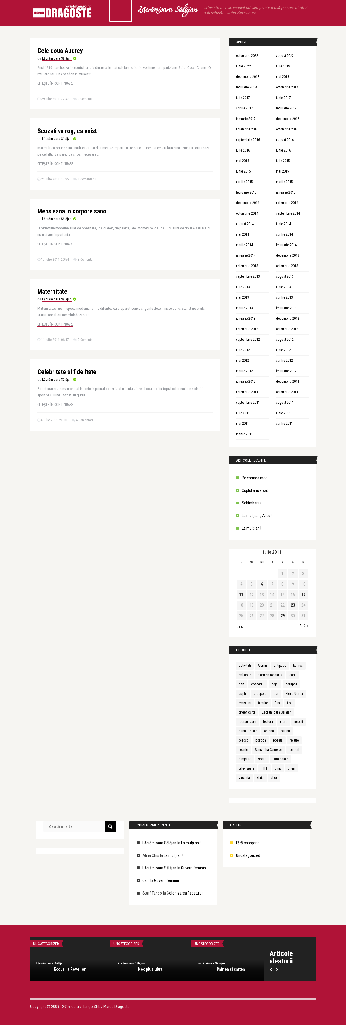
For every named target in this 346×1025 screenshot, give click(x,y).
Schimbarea (252, 503)
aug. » (304, 625)
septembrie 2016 (248, 140)
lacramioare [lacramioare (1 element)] (247, 722)
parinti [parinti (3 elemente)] (285, 731)
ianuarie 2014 (245, 255)
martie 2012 (244, 371)
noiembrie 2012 (247, 329)
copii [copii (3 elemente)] (275, 684)
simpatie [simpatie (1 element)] (245, 759)
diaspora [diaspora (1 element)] (260, 694)
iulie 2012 (243, 350)
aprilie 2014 (284, 234)
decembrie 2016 (287, 119)
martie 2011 (244, 434)
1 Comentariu (87, 179)
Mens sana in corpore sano (71, 211)
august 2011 (285, 403)
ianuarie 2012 (245, 382)
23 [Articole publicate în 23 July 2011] (293, 605)
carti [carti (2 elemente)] (292, 675)
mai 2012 (242, 361)
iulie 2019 (283, 66)
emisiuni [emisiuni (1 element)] (245, 703)
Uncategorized (248, 855)
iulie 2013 (243, 287)
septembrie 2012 (248, 339)
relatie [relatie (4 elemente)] (294, 740)
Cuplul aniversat (255, 490)
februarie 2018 (246, 87)
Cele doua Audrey (60, 50)
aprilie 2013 (284, 297)
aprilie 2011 (284, 424)
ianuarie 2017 (245, 119)
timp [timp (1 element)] (278, 768)
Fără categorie (248, 842)
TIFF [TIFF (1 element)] (264, 768)
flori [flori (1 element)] (290, 703)
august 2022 (285, 56)
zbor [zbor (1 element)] (274, 778)
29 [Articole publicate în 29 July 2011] (283, 615)
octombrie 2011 (287, 392)
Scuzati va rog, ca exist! (68, 131)
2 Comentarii (86, 340)
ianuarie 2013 (245, 318)
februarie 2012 (286, 371)
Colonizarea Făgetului (185, 893)
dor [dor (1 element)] (276, 694)
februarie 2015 (246, 192)
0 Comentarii (86, 99)
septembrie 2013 (248, 276)
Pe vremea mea (254, 478)
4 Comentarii (85, 420)
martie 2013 (244, 308)
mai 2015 (282, 171)
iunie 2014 (283, 224)
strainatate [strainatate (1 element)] (280, 759)
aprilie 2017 (244, 108)
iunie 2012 (283, 350)
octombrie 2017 (287, 87)
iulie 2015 (283, 161)
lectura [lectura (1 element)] (268, 722)
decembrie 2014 (247, 203)
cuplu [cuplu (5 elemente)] (243, 694)
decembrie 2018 (247, 77)
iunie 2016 (283, 150)
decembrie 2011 (287, 382)
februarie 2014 (286, 245)
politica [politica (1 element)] (260, 740)
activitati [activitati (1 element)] (245, 666)
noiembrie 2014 (287, 203)
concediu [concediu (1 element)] (258, 684)
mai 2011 (242, 424)
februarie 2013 (286, 308)
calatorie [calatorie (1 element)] (245, 675)
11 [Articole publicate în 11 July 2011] (241, 594)
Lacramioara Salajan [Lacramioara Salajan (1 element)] (276, 712)
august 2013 (285, 276)
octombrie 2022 (247, 56)
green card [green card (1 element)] (247, 712)
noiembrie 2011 (247, 392)
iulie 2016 (243, 150)
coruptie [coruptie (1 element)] (291, 684)
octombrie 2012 (287, 329)
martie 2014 (244, 245)
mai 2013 (242, 297)
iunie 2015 (243, 171)
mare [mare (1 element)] (283, 722)
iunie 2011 (283, 413)
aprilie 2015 (244, 182)
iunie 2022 (243, 66)
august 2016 (285, 140)
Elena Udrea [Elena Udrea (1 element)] (294, 694)
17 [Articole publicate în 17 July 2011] (303, 594)
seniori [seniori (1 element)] (294, 750)
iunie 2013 (283, 287)
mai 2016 (242, 161)
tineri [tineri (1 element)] (291, 768)
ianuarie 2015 (285, 192)
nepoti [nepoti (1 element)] (298, 722)
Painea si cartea (231, 969)
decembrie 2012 (287, 318)
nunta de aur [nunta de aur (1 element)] (248, 731)
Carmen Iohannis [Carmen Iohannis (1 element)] (270, 675)
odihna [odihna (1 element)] (269, 731)
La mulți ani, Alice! (257, 515)
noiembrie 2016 (247, 129)
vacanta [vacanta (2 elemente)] (244, 778)
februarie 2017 (286, 108)
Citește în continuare (55, 83)
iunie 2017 (283, 98)
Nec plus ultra (150, 969)
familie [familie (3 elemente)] (263, 703)
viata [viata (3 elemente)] (260, 778)
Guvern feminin (193, 868)
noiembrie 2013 (247, 266)
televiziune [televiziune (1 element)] (246, 768)
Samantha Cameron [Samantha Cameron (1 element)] (268, 750)
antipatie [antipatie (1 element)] (280, 666)
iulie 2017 (243, 98)
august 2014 (245, 224)
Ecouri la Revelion (70, 969)
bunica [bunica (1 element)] (298, 666)
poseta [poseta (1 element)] (278, 740)
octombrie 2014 (247, 213)
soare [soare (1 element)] (262, 759)
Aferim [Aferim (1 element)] (262, 666)
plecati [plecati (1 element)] (243, 740)
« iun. (240, 627)
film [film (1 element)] (277, 703)
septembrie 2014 (288, 213)
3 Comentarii (86, 259)
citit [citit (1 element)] (241, 684)
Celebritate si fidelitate (66, 371)
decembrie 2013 (287, 255)
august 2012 (285, 339)
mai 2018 (282, 77)
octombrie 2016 (287, 129)
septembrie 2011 (248, 403)
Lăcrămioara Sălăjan (167, 10)
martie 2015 (284, 182)
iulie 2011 (243, 413)
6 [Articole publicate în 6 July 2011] (262, 584)
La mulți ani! (251, 528)
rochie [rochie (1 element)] (243, 750)
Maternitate (52, 291)
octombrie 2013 (287, 266)
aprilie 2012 (284, 361)
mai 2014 (242, 234)
